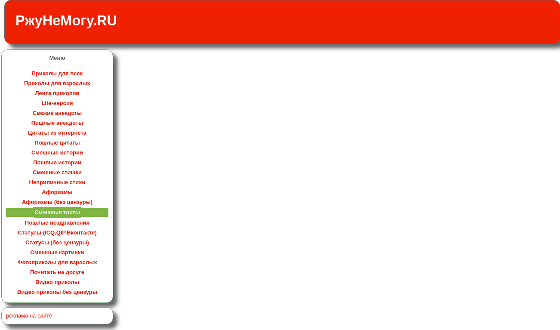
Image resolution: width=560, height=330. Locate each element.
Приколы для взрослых (57, 83)
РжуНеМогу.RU (66, 20)
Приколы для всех (57, 73)
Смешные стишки (57, 172)
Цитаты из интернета (57, 133)
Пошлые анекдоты (57, 123)
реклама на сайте (29, 315)
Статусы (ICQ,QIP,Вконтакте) (57, 232)
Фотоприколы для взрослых (57, 262)
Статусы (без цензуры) (57, 242)
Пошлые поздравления (57, 222)
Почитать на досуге (57, 272)
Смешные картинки (57, 252)
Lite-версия (57, 103)
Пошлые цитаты (57, 142)
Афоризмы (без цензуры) (57, 202)
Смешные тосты (57, 212)
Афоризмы (57, 192)
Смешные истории (57, 152)
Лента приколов (57, 93)
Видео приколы (57, 282)
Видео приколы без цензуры (57, 292)
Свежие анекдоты (57, 113)
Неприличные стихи (57, 182)
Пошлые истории (57, 162)
